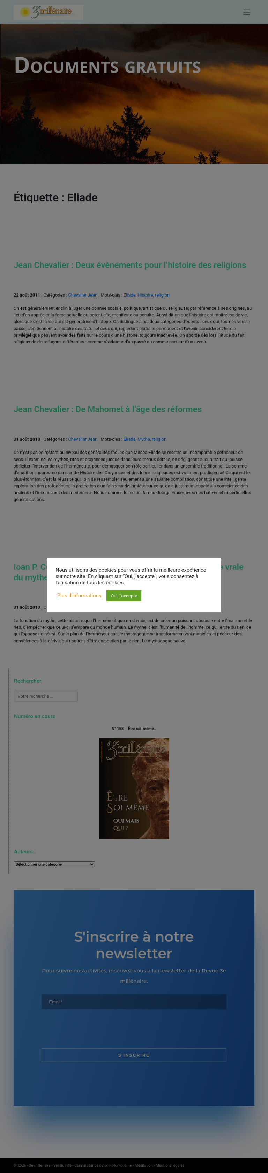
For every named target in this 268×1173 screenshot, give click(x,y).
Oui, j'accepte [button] (124, 595)
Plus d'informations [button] (79, 595)
